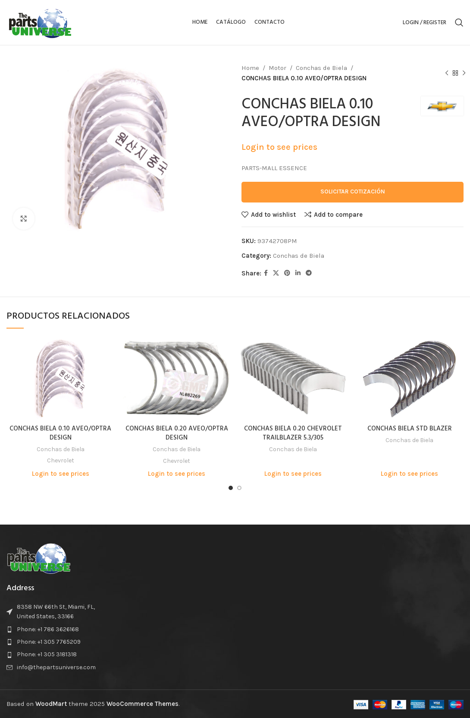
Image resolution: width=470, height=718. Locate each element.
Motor (277, 68)
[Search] (459, 22)
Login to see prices (279, 147)
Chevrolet (60, 460)
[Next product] (464, 73)
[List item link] (58, 629)
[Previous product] (446, 73)
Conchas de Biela (321, 68)
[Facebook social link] (265, 273)
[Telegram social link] (308, 273)
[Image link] (38, 557)
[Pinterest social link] (287, 273)
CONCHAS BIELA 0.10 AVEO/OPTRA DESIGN (60, 433)
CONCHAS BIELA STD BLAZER (409, 429)
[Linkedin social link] (298, 273)
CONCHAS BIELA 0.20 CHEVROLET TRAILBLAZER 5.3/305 (293, 433)
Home (250, 68)
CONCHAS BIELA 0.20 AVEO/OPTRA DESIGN (176, 433)
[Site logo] (40, 22)
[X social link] (276, 273)
